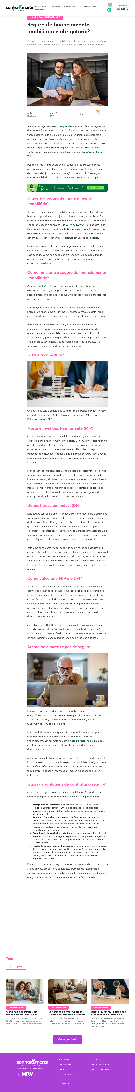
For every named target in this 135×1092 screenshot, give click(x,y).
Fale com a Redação (100, 1069)
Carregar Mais (67, 1039)
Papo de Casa (40, 6)
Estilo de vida (69, 6)
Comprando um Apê (88, 6)
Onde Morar (40, 9)
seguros (64, 126)
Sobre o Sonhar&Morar (100, 1065)
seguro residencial (82, 741)
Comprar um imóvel (38, 286)
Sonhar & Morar (19, 5)
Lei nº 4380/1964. (75, 225)
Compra (16, 966)
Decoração (55, 6)
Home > (35, 17)
